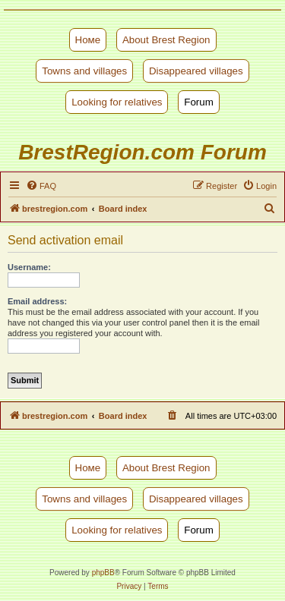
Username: (29, 267)
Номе (88, 40)
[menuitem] (41, 186)
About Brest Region (166, 40)
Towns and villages (84, 71)
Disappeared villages (196, 71)
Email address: (37, 301)
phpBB (103, 572)
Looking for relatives (116, 102)
